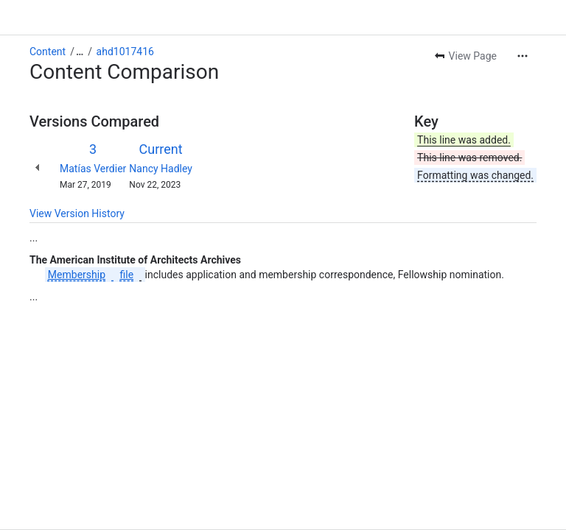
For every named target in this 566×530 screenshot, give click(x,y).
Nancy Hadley (160, 168)
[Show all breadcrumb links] (79, 51)
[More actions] (523, 56)
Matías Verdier (93, 168)
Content (47, 51)
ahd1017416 (125, 51)
